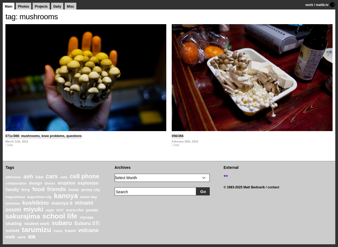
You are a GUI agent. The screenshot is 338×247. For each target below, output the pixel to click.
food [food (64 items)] (38, 189)
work (309, 5)
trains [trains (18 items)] (58, 231)
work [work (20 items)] (22, 237)
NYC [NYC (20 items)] (60, 210)
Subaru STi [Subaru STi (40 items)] (86, 223)
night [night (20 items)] (50, 210)
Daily (57, 6)
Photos (23, 6)
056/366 (177, 136)
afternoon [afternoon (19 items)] (13, 177)
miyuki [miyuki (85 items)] (33, 209)
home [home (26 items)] (73, 190)
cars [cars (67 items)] (52, 176)
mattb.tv (322, 5)
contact (273, 187)
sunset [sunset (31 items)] (12, 230)
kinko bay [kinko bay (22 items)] (88, 197)
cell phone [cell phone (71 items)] (84, 176)
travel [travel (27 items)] (70, 231)
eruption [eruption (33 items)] (66, 182)
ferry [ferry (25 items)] (25, 190)
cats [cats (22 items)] (64, 177)
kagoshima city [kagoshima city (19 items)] (39, 197)
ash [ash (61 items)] (28, 176)
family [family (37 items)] (12, 189)
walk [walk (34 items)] (10, 236)
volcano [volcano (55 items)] (88, 230)
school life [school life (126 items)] (59, 216)
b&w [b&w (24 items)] (39, 177)
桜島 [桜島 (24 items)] (32, 237)
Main (8, 6)
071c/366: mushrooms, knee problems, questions (43, 136)
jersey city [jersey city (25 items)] (90, 190)
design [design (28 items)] (35, 183)
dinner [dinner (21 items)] (50, 183)
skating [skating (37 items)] (13, 223)
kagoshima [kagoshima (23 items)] (15, 197)
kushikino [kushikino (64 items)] (35, 202)
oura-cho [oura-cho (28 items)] (74, 210)
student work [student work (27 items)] (36, 223)
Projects (41, 6)
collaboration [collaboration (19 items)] (15, 183)
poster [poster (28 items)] (92, 210)
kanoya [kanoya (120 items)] (66, 195)
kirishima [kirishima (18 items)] (12, 203)
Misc (70, 6)
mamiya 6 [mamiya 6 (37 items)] (62, 203)
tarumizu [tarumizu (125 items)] (36, 230)
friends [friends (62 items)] (56, 189)
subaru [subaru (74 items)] (62, 223)
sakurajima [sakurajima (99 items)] (22, 216)
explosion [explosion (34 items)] (88, 182)
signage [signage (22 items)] (86, 217)
